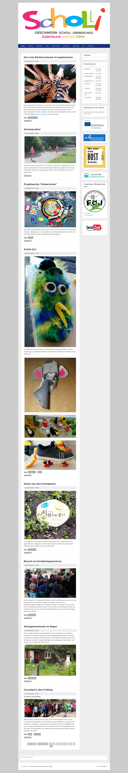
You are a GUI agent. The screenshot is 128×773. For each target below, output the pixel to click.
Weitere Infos (88, 213)
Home (23, 46)
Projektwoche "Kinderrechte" (40, 184)
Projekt (30, 237)
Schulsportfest (32, 129)
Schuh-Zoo (30, 249)
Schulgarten (32, 549)
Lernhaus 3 (31, 615)
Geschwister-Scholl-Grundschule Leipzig (41, 766)
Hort (83, 46)
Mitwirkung (76, 46)
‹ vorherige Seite (43, 744)
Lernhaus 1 (31, 472)
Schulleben (39, 46)
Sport (30, 734)
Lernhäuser (66, 46)
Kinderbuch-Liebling (41, 114)
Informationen (56, 46)
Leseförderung (32, 117)
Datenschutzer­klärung (27, 757)
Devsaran (104, 766)
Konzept (30, 46)
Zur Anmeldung (89, 215)
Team (47, 46)
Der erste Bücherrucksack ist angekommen (48, 57)
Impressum (91, 46)
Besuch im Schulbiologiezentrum (42, 561)
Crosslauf (37, 734)
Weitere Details (87, 113)
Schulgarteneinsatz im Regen (40, 626)
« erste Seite (32, 744)
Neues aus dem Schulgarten (40, 483)
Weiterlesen (28, 121)
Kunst (39, 472)
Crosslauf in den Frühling (38, 689)
